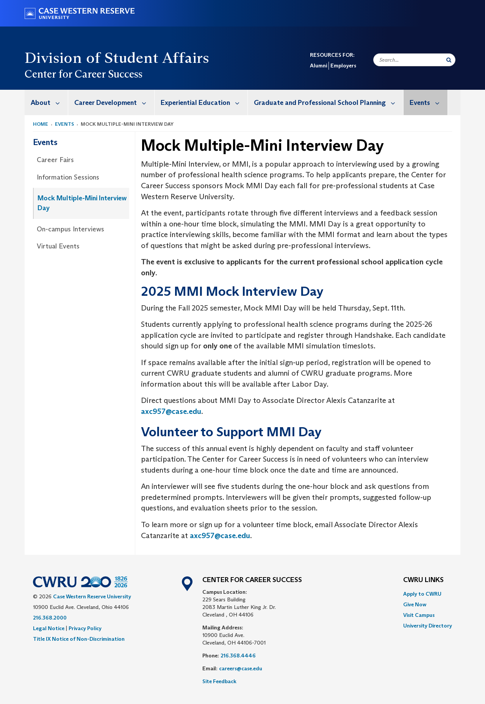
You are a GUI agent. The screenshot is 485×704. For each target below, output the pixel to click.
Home (40, 124)
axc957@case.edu (171, 411)
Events (428, 102)
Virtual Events (58, 246)
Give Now (414, 604)
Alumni (318, 65)
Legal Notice (48, 628)
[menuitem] (46, 102)
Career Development (114, 102)
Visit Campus (419, 615)
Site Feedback (219, 681)
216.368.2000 (50, 617)
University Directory (427, 625)
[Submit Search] (448, 59)
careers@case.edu (240, 668)
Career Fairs (55, 160)
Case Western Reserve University (92, 596)
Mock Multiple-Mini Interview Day (82, 203)
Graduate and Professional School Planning (328, 102)
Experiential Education (204, 102)
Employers (343, 65)
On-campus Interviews (70, 229)
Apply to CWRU (422, 593)
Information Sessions (68, 177)
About (49, 102)
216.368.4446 (238, 655)
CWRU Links (423, 580)
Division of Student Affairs (117, 57)
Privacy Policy (85, 628)
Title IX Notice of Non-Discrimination (79, 638)
